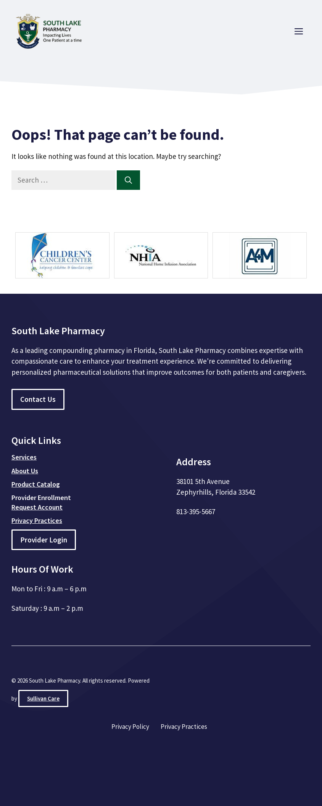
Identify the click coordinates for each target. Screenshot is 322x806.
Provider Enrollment (41, 497)
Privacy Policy (130, 726)
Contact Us (38, 399)
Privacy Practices (184, 726)
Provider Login (43, 539)
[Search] (128, 180)
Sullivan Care (43, 698)
